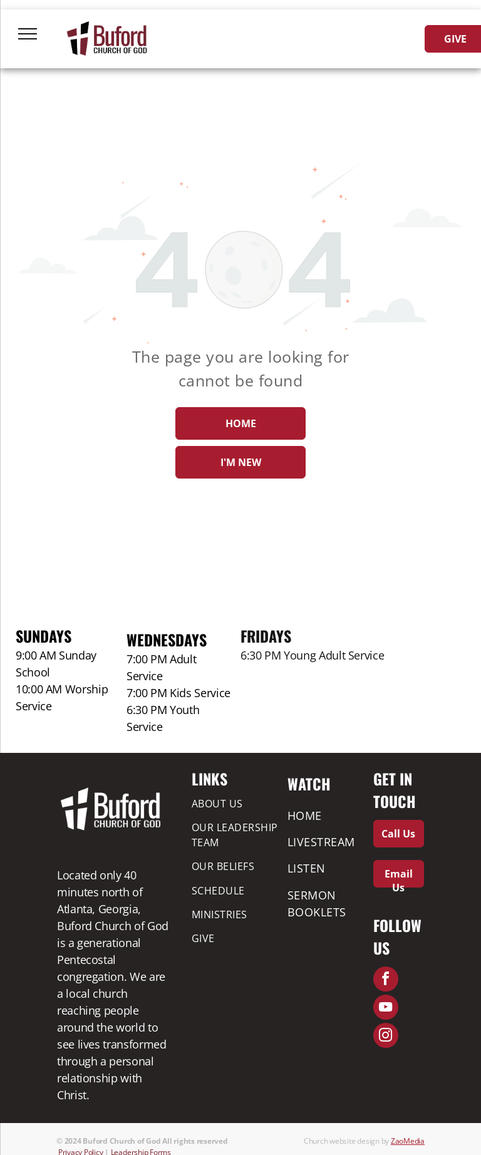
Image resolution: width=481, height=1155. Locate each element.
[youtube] (385, 1009)
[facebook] (385, 980)
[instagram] (385, 1037)
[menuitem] (237, 803)
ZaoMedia (408, 1141)
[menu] (27, 34)
